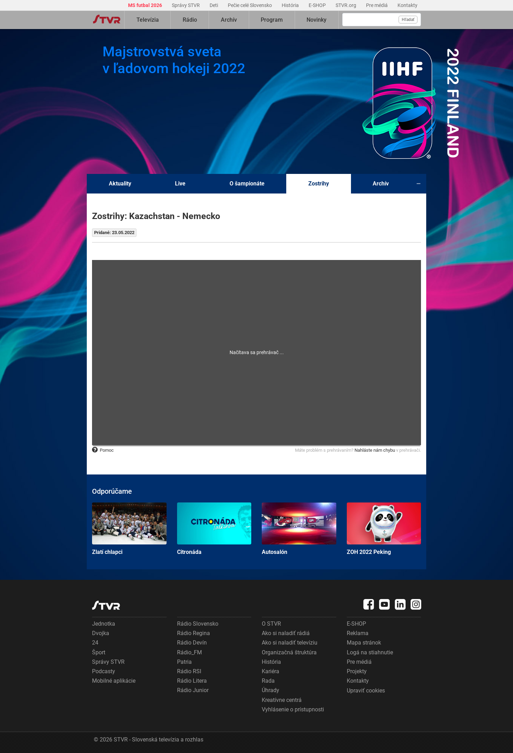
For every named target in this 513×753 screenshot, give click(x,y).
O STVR (271, 623)
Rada (268, 680)
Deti (214, 5)
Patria (184, 662)
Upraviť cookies (366, 690)
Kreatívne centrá (282, 700)
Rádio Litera (192, 680)
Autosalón (299, 528)
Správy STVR (186, 5)
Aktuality (120, 183)
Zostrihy (318, 183)
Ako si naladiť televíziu (289, 642)
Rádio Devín (192, 642)
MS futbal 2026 (145, 5)
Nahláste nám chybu (374, 450)
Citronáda (214, 528)
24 (95, 642)
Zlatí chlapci (129, 528)
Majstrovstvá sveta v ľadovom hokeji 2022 (174, 60)
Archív (229, 19)
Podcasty (103, 671)
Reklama (357, 633)
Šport (98, 652)
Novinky (316, 19)
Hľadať (408, 19)
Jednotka (103, 623)
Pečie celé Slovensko (250, 5)
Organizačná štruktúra (289, 652)
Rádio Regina (193, 633)
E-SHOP (318, 5)
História (291, 5)
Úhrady (270, 690)
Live (180, 183)
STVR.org (346, 5)
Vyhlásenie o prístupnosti (293, 709)
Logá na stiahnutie (370, 652)
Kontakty (407, 5)
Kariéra (270, 671)
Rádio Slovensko (197, 623)
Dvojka (100, 633)
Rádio (190, 19)
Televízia (147, 19)
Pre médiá (377, 5)
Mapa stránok (364, 642)
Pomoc (103, 450)
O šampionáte (247, 183)
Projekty (357, 671)
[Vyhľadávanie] (381, 19)
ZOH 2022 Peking (384, 528)
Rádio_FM (189, 652)
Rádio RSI (189, 671)
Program (272, 19)
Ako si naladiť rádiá (286, 633)
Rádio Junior (193, 690)
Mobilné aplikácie (113, 680)
